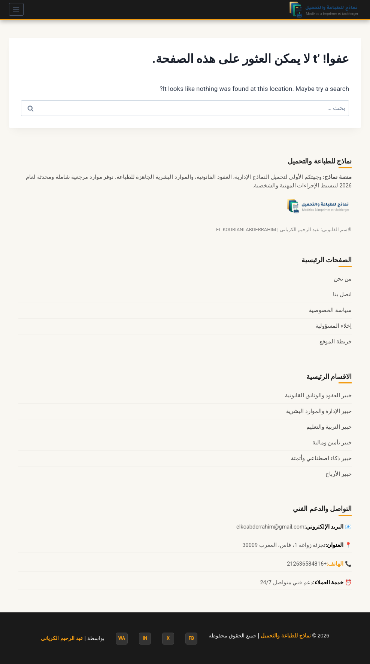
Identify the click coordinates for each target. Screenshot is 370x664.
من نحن (343, 279)
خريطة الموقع (335, 342)
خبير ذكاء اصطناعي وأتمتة (321, 458)
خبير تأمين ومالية (332, 443)
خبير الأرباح (338, 474)
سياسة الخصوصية (330, 310)
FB (191, 638)
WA (121, 638)
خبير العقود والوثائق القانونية (318, 395)
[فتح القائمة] (16, 9)
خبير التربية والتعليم (329, 427)
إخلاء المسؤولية (333, 326)
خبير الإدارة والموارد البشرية (319, 411)
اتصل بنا (342, 294)
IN (145, 638)
